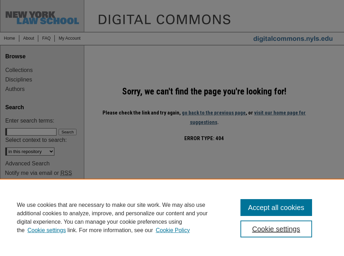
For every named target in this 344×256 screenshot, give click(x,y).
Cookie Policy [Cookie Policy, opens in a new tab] (173, 230)
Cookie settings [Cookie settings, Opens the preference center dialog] (276, 229)
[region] (172, 217)
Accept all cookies (276, 207)
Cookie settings (46, 230)
